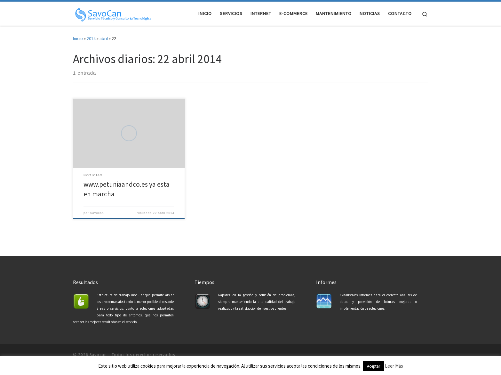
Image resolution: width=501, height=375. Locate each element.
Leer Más (394, 366)
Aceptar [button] (373, 366)
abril (103, 38)
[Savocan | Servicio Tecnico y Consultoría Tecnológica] (113, 13)
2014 (91, 38)
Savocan (97, 213)
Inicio (78, 38)
